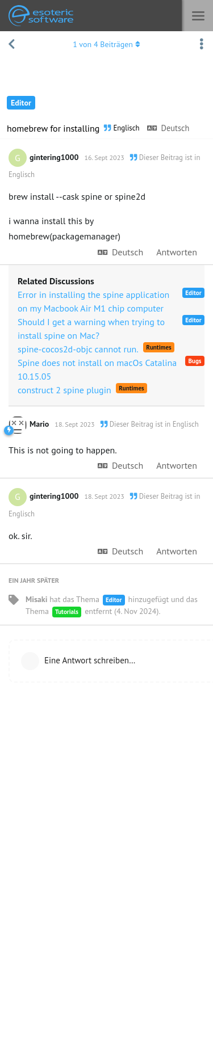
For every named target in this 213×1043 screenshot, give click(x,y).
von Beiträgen (106, 44)
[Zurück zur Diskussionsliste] (11, 44)
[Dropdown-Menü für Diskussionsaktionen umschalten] (201, 44)
